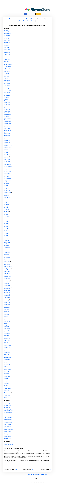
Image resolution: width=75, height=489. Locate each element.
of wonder (6, 233)
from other (7, 106)
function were (7, 123)
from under (7, 109)
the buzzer (6, 313)
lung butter (7, 163)
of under (6, 228)
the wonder (7, 350)
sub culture (7, 295)
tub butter (6, 366)
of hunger (6, 206)
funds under (7, 125)
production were (8, 433)
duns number (7, 90)
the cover (6, 319)
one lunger (7, 244)
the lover (6, 331)
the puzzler (7, 340)
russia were (7, 278)
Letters (15, 469)
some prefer (7, 290)
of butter (6, 199)
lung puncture (7, 164)
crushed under (7, 66)
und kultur (6, 378)
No (32, 469)
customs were (7, 69)
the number (7, 337)
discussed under (8, 419)
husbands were (8, 145)
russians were (7, 276)
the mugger (7, 335)
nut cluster (6, 195)
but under (6, 47)
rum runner (7, 273)
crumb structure (8, 64)
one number (7, 247)
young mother (7, 397)
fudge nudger (7, 120)
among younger (8, 409)
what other (7, 390)
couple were (7, 59)
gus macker (7, 135)
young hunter (7, 394)
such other (6, 299)
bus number (7, 42)
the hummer (7, 328)
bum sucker (7, 40)
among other (7, 407)
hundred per (7, 142)
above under (7, 402)
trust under (7, 364)
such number (7, 297)
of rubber (6, 214)
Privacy (38, 474)
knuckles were (7, 154)
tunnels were (7, 375)
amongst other (7, 405)
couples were (7, 57)
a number (6, 30)
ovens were (7, 257)
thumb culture (7, 354)
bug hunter (7, 38)
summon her (7, 302)
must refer (6, 188)
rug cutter (6, 269)
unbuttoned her (8, 438)
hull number (7, 140)
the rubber (7, 342)
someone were (7, 287)
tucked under (7, 369)
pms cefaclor (7, 264)
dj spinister (7, 71)
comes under (7, 54)
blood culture (7, 32)
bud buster (7, 37)
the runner (7, 344)
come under (7, 56)
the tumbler (7, 349)
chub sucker (7, 52)
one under (6, 254)
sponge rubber (8, 292)
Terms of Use (43, 474)
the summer (7, 347)
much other (7, 168)
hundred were (7, 144)
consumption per (8, 417)
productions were (8, 429)
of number (6, 211)
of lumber (6, 207)
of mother (6, 209)
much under (7, 173)
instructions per (8, 426)
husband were (7, 147)
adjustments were (8, 403)
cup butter (6, 68)
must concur (7, 183)
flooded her (7, 95)
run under (6, 275)
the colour (6, 318)
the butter (6, 311)
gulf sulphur (7, 132)
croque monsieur (8, 63)
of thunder (6, 225)
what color (6, 387)
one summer (7, 252)
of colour (6, 202)
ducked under (7, 82)
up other (6, 381)
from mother (7, 104)
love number (7, 159)
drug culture (7, 78)
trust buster (7, 362)
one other (6, 249)
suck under (7, 300)
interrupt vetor (7, 443)
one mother (7, 245)
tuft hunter (7, 373)
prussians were (8, 266)
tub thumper (7, 368)
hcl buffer (6, 137)
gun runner (7, 133)
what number (7, 388)
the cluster (6, 314)
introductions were (8, 444)
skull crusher (7, 280)
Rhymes (11, 18)
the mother (7, 333)
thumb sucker (7, 356)
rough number (7, 268)
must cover (7, 185)
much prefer (7, 169)
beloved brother (8, 412)
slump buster (7, 281)
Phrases (33, 18)
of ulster (6, 226)
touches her (7, 359)
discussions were (8, 421)
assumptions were (8, 410)
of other (6, 213)
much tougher (7, 171)
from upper (7, 111)
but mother (7, 44)
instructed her (7, 424)
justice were (7, 151)
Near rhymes (18, 18)
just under (6, 152)
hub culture (7, 138)
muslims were (7, 182)
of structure (7, 218)
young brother (7, 392)
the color (6, 316)
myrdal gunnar (7, 192)
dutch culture (7, 94)
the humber (7, 326)
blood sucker (7, 35)
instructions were (8, 428)
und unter (6, 380)
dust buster (7, 92)
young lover (7, 395)
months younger (8, 166)
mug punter (7, 176)
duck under (7, 88)
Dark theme (41, 482)
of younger (7, 235)
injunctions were (8, 422)
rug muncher (7, 271)
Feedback (33, 474)
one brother (7, 237)
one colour (6, 240)
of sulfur (6, 219)
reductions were (8, 434)
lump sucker (7, 161)
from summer (7, 107)
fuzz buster (7, 128)
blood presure (7, 33)
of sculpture (7, 216)
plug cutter (7, 259)
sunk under (7, 304)
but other (6, 45)
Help (29, 474)
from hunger (7, 102)
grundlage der (7, 130)
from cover (7, 99)
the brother (7, 307)
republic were (7, 436)
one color (6, 238)
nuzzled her (7, 197)
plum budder (7, 261)
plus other (6, 263)
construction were (8, 415)
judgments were (8, 149)
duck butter (7, 83)
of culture (6, 204)
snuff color (6, 283)
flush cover (7, 97)
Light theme (34, 482)
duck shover (7, 87)
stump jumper (7, 294)
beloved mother (8, 414)
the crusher (7, 321)
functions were (7, 121)
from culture (7, 101)
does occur (6, 73)
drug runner (7, 80)
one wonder (7, 256)
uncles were (7, 376)
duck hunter (7, 85)
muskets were (7, 180)
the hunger (7, 330)
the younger (7, 352)
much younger (7, 175)
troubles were (7, 361)
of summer (7, 223)
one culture (7, 242)
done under (7, 75)
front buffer (7, 113)
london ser (6, 156)
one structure (7, 250)
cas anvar (6, 51)
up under (6, 383)
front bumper (7, 114)
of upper (6, 230)
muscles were (7, 178)
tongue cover (7, 357)
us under (6, 385)
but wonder (7, 49)
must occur (7, 187)
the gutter (6, 325)
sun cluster (7, 306)
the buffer (6, 309)
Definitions (32, 21)
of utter (6, 232)
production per (7, 431)
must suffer (7, 190)
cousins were (7, 61)
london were (7, 157)
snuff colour (7, 285)
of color (6, 201)
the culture (7, 323)
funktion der (7, 126)
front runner (7, 118)
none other (7, 194)
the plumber (7, 338)
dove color (6, 76)
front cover (7, 116)
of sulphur (6, 221)
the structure (7, 345)
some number (7, 288)
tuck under (6, 371)
